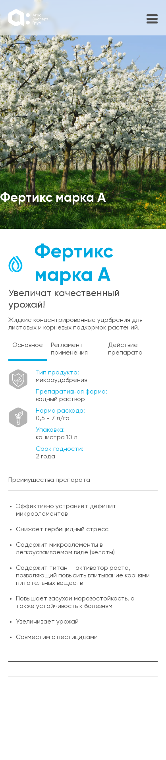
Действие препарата (125, 349)
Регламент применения (69, 349)
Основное (27, 345)
